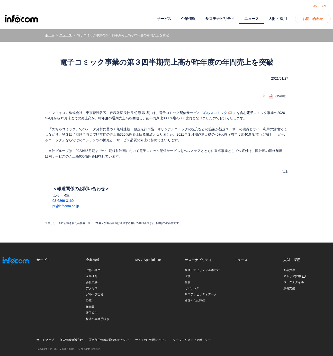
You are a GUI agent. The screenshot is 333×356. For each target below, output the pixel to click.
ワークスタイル (293, 282)
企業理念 (92, 276)
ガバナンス (192, 288)
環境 (187, 276)
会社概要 (92, 282)
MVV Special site (148, 260)
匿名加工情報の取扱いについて (109, 340)
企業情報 (188, 19)
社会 (187, 282)
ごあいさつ (93, 270)
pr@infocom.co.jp (66, 206)
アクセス (92, 288)
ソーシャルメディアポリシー (192, 340)
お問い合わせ (313, 19)
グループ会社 (94, 294)
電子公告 (92, 313)
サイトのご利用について (151, 340)
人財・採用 (278, 19)
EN (324, 6)
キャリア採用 (292, 276)
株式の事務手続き (97, 319)
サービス (164, 19)
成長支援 (289, 288)
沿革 (89, 300)
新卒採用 (289, 270)
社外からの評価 (195, 300)
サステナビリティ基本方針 (202, 270)
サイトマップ (45, 340)
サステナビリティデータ (201, 294)
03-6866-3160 (63, 201)
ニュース (65, 35)
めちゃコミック (215, 113)
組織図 (90, 307)
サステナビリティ (219, 19)
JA (315, 6)
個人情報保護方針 (71, 340)
